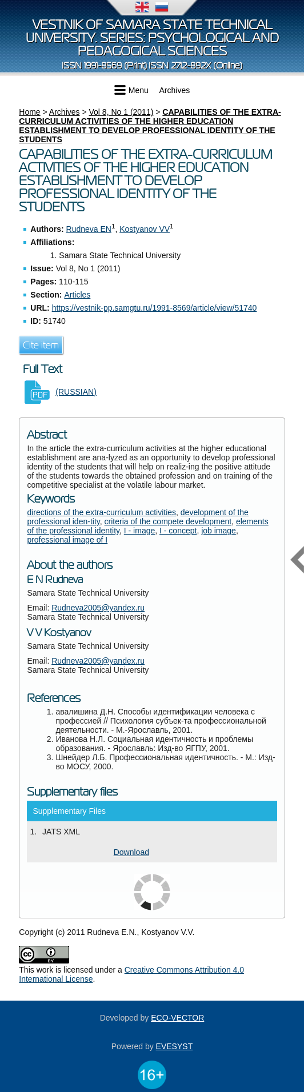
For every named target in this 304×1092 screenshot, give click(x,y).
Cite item (41, 345)
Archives (174, 90)
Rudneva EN (88, 229)
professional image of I (67, 539)
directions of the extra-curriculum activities (101, 512)
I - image (139, 530)
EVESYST (174, 1046)
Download (131, 852)
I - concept (178, 530)
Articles (77, 294)
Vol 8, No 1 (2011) (121, 112)
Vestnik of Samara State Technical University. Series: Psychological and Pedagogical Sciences (152, 38)
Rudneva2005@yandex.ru (98, 607)
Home (29, 112)
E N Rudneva (55, 579)
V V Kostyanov (59, 633)
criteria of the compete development (168, 521)
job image (218, 530)
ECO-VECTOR (177, 1017)
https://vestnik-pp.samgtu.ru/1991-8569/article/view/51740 (154, 307)
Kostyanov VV (144, 229)
